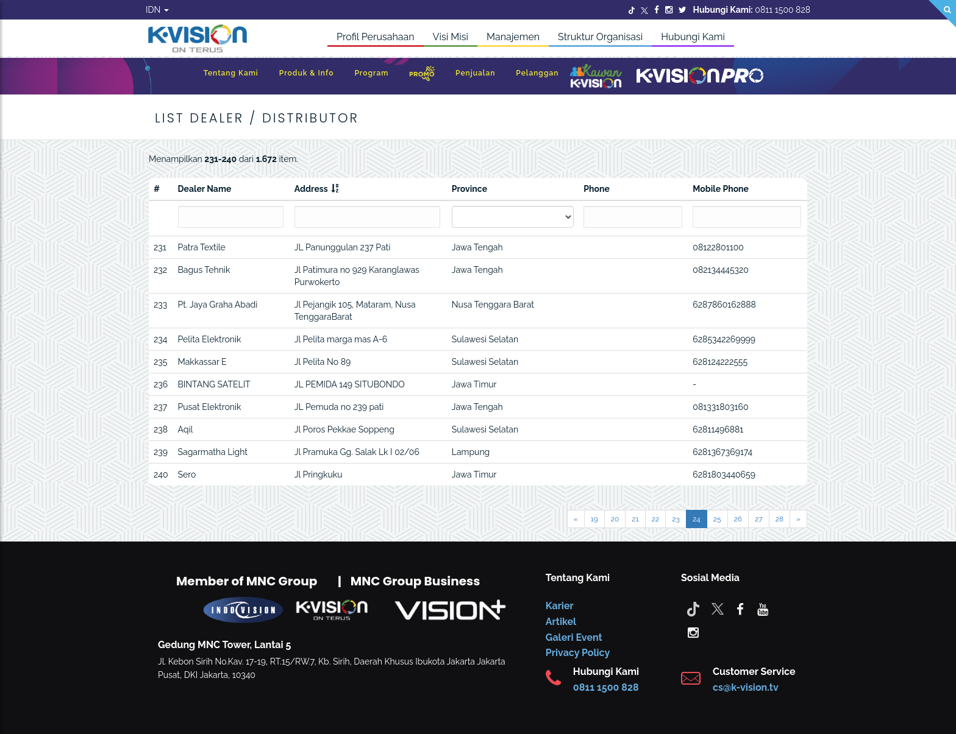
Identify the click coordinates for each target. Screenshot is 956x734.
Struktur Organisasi (600, 37)
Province (469, 189)
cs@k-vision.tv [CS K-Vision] (746, 687)
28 (779, 519)
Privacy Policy (578, 652)
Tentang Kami (231, 73)
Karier (560, 606)
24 (697, 519)
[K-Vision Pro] (700, 76)
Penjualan (475, 73)
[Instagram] (668, 9)
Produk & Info (306, 73)
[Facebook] (656, 9)
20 (615, 519)
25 (717, 519)
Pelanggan (537, 73)
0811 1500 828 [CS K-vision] (606, 687)
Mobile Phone (721, 189)
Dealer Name (205, 189)
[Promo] (422, 76)
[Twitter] (632, 9)
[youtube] (763, 608)
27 (759, 519)
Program (371, 73)
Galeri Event (574, 637)
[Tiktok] (693, 608)
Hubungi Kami (693, 37)
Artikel (561, 621)
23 (676, 519)
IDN (157, 10)
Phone (596, 189)
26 (738, 519)
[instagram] (693, 631)
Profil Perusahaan (376, 37)
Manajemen (513, 37)
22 (656, 519)
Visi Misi (450, 37)
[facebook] (740, 608)
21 (635, 519)
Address (311, 189)
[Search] (942, 13)
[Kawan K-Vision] (596, 77)
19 (594, 519)
